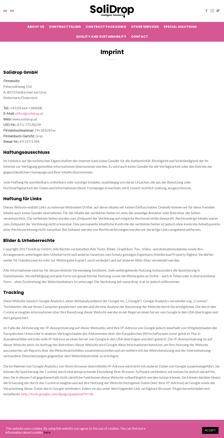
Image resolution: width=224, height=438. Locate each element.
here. (47, 432)
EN (5, 11)
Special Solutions (180, 27)
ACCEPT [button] (210, 430)
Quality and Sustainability (101, 36)
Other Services (145, 27)
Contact (139, 36)
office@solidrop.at (29, 113)
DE (12, 11)
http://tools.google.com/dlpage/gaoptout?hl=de (57, 394)
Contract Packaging (106, 27)
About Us (35, 27)
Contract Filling (65, 27)
